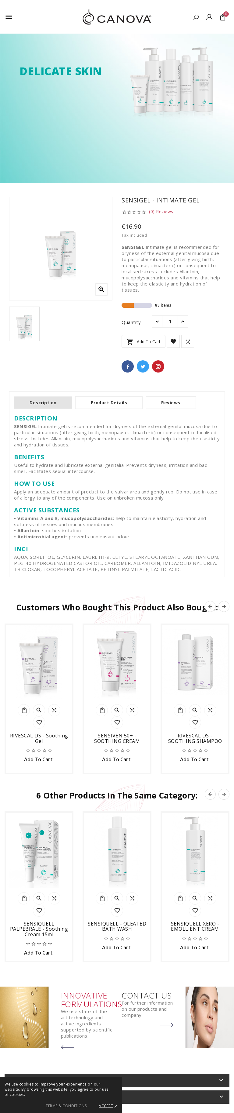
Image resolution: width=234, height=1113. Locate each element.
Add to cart (143, 342)
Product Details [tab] (109, 403)
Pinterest (158, 366)
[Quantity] (170, 321)
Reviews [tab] (170, 403)
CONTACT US (147, 995)
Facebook (128, 366)
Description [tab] (43, 403)
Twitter (143, 366)
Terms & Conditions (66, 1105)
